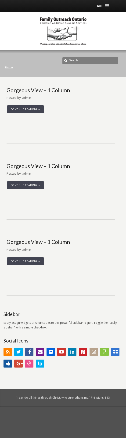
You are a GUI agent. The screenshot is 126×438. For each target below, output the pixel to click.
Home (9, 67)
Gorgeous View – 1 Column (38, 90)
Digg (8, 364)
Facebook (29, 352)
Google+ (18, 364)
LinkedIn (72, 352)
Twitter (18, 352)
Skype (40, 364)
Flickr (51, 352)
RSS (8, 352)
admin (26, 98)
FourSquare (104, 352)
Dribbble (29, 364)
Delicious (115, 352)
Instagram (94, 352)
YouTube (61, 352)
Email (40, 352)
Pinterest (83, 352)
